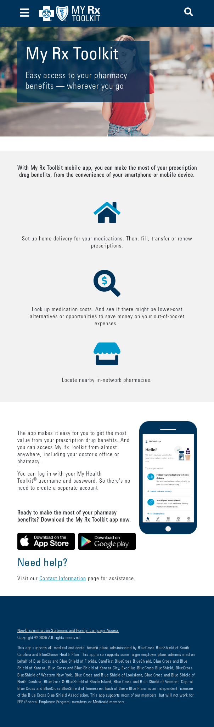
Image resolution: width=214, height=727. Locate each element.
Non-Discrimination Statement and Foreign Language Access (68, 631)
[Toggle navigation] (24, 14)
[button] (189, 13)
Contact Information (62, 579)
